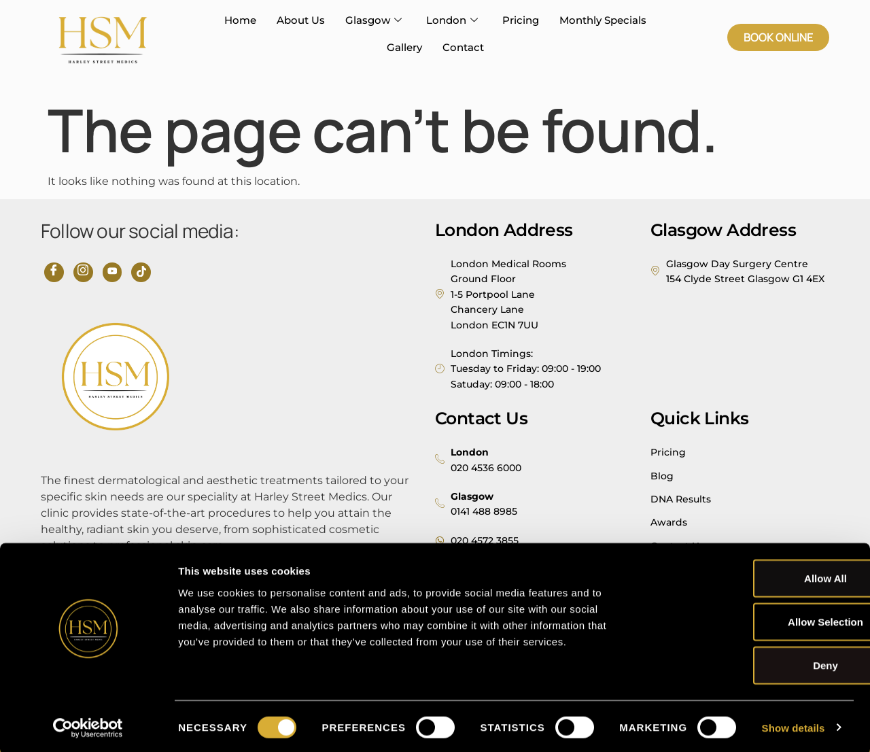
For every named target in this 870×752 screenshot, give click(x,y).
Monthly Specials (602, 20)
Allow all (756, 575)
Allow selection (757, 619)
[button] (778, 37)
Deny (756, 662)
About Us (301, 20)
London (452, 20)
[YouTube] (109, 271)
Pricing (520, 20)
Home (240, 20)
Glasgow (373, 20)
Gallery (404, 47)
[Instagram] (81, 271)
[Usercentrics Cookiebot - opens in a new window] (88, 725)
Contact (463, 47)
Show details (793, 725)
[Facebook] (53, 271)
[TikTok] (137, 271)
